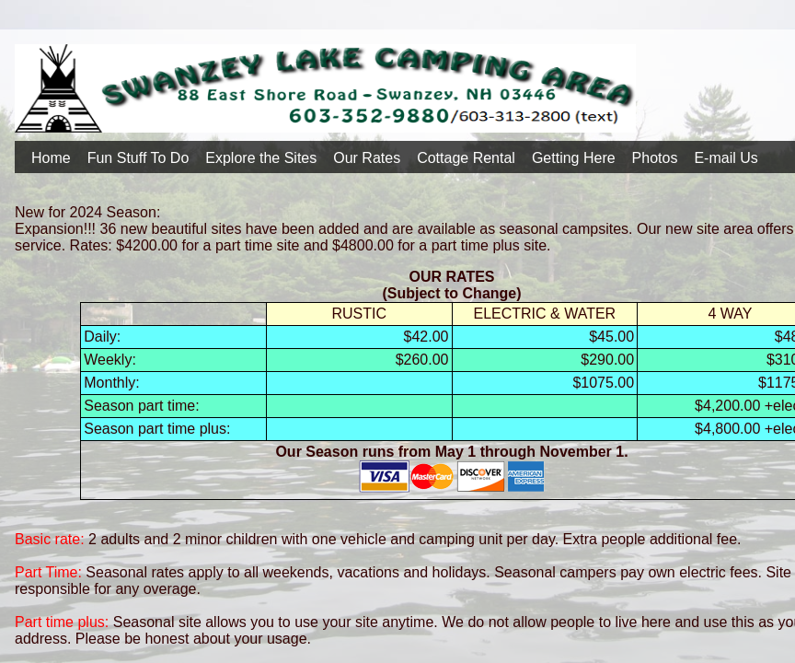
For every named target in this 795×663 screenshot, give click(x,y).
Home (51, 158)
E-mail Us (725, 158)
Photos (655, 158)
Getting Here (574, 158)
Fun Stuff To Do (138, 158)
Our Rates (366, 158)
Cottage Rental (466, 158)
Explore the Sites (261, 158)
